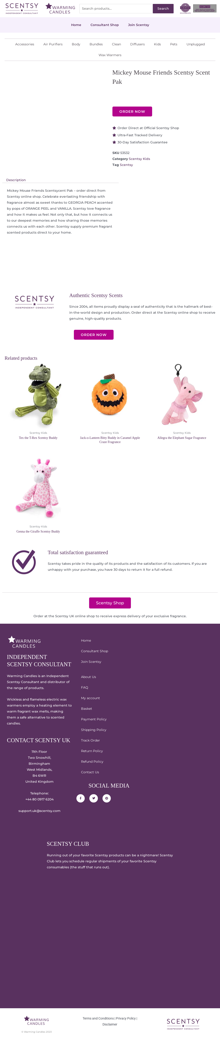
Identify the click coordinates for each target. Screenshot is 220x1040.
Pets (173, 44)
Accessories (24, 44)
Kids (157, 44)
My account (90, 698)
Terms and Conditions (98, 1018)
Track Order (90, 740)
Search (163, 8)
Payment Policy (94, 719)
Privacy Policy (126, 1018)
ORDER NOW (132, 111)
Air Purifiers (53, 44)
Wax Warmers (110, 55)
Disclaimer (109, 1024)
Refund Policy (92, 761)
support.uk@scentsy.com (39, 811)
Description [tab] (16, 180)
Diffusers (137, 44)
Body (76, 44)
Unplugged (196, 44)
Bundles (96, 44)
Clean (116, 44)
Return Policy (92, 751)
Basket (86, 709)
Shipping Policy (93, 730)
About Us (88, 677)
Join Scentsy (138, 25)
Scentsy (126, 165)
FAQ (84, 687)
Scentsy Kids (139, 159)
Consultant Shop (104, 25)
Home (76, 25)
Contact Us (90, 772)
